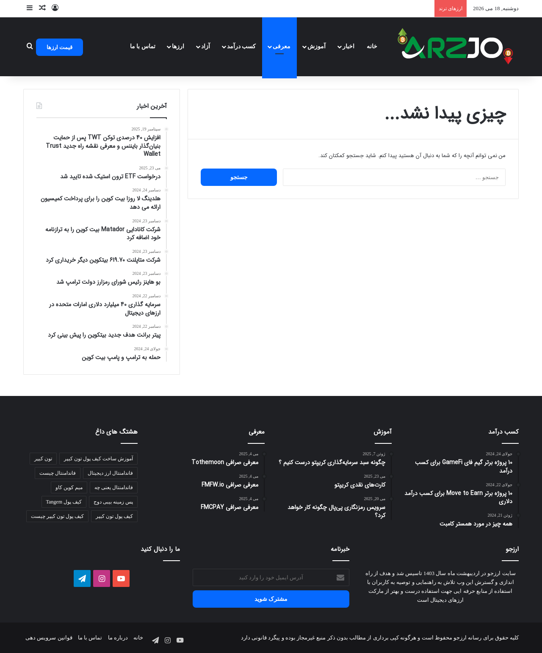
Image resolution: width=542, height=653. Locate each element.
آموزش (316, 46)
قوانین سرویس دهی (48, 637)
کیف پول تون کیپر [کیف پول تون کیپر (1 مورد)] (114, 516)
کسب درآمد (241, 46)
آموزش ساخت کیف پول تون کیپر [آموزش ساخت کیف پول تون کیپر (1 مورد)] (98, 459)
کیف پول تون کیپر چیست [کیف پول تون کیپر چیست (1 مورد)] (57, 516)
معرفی (281, 46)
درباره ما (118, 637)
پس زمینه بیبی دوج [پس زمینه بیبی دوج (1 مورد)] (113, 502)
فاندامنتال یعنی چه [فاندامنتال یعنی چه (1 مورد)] (113, 487)
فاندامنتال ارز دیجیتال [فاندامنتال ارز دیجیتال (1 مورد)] (110, 473)
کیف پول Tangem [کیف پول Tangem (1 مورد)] (64, 502)
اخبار (348, 46)
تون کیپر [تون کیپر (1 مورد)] (43, 459)
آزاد (205, 46)
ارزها (178, 46)
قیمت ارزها (59, 47)
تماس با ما (142, 46)
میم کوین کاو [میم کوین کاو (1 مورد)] (69, 487)
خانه (372, 46)
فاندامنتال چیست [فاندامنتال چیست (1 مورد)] (57, 473)
